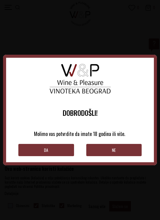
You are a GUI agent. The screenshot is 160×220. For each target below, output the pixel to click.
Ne (114, 150)
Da (46, 150)
